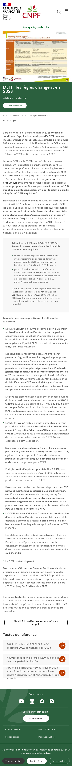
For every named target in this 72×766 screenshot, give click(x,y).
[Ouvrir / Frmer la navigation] (66, 10)
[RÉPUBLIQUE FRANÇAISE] (12, 11)
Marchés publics (46, 736)
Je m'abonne (36, 718)
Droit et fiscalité (15, 105)
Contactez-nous (13, 729)
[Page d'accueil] (32, 11)
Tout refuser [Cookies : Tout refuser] (37, 761)
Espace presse (12, 736)
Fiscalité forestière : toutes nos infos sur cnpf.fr (36, 622)
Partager (9, 120)
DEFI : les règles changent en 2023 (38, 115)
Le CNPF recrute (46, 729)
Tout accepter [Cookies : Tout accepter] (13, 761)
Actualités (17, 115)
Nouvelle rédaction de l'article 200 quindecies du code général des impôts (33, 659)
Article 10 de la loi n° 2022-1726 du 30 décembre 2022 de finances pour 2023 (29, 645)
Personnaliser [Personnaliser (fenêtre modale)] (59, 761)
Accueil (6, 115)
